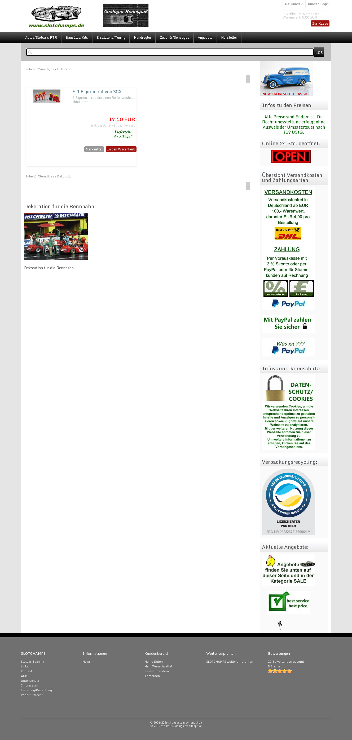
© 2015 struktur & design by (176, 726)
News (87, 661)
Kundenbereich (156, 653)
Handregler (142, 37)
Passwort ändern (156, 671)
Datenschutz (30, 680)
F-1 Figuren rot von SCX (97, 91)
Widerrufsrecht (32, 695)
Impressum (29, 685)
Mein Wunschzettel (158, 666)
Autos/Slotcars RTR (41, 37)
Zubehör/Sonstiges (174, 37)
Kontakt (26, 671)
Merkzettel (94, 149)
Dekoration (65, 69)
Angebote (205, 37)
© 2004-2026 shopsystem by (176, 722)
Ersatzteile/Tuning (110, 37)
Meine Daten (153, 661)
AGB (24, 676)
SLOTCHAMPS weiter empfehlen (229, 661)
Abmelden (152, 676)
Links (24, 666)
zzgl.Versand (126, 125)
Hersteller (229, 37)
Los (319, 52)
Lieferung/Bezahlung (36, 690)
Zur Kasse (320, 23)
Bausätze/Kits (76, 37)
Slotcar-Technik (32, 661)
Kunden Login (318, 4)
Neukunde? (294, 4)
